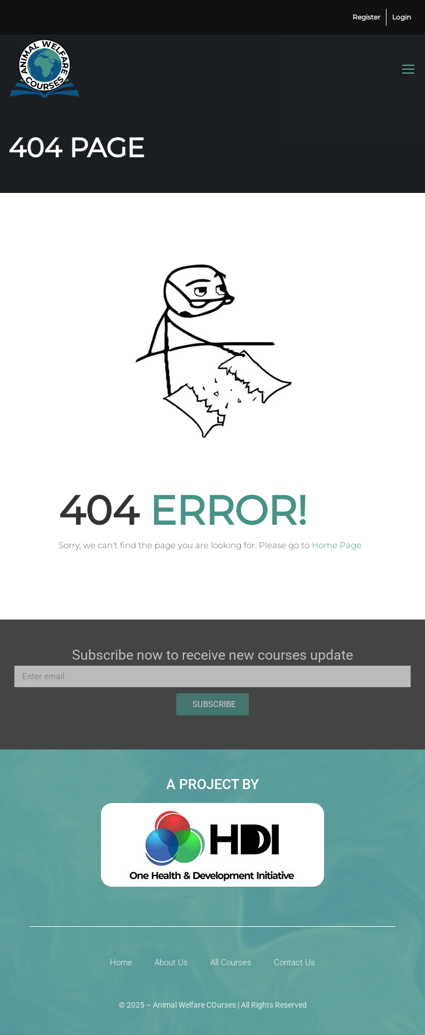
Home (121, 962)
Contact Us (294, 962)
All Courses (231, 962)
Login (401, 17)
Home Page (336, 545)
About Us (171, 962)
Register (366, 17)
